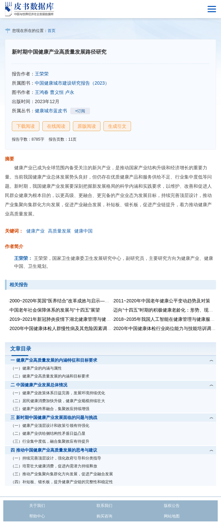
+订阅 (80, 111)
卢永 (69, 92)
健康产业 (35, 231)
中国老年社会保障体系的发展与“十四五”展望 (55, 310)
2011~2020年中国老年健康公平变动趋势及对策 (161, 300)
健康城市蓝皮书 (51, 110)
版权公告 (172, 505)
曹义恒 (57, 92)
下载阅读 (25, 126)
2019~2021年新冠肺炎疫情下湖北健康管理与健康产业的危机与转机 (78, 319)
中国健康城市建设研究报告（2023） (72, 83)
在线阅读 (56, 126)
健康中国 (83, 231)
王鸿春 (42, 92)
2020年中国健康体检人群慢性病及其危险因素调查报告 (65, 328)
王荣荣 (42, 73)
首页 (51, 30)
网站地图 (172, 516)
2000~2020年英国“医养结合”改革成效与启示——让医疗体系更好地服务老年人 (89, 300)
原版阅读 (86, 126)
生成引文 (117, 126)
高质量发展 (59, 231)
